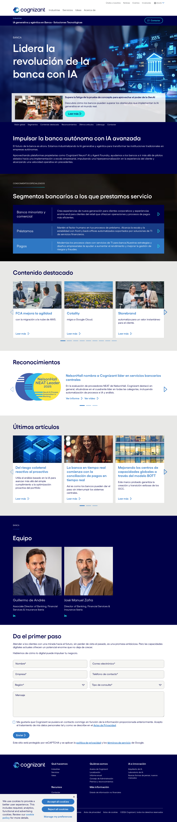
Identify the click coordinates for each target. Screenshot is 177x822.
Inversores (146, 3)
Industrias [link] (55, 769)
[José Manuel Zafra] (88, 570)
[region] (38, 808)
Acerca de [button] (89, 10)
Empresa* (21, 674)
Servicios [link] (55, 772)
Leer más (73, 113)
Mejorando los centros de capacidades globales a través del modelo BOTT (138, 472)
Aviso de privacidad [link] (92, 812)
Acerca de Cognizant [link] (99, 769)
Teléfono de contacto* (105, 674)
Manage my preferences (58, 816)
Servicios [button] (68, 10)
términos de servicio (119, 742)
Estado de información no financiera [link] (105, 792)
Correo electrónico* (103, 663)
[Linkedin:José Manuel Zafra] (66, 615)
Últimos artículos (86, 124)
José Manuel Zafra (78, 600)
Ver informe (72, 398)
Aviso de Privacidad (104, 725)
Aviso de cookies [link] (110, 812)
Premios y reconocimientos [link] (101, 782)
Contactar (155, 20)
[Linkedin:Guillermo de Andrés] (15, 615)
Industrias (17, 18)
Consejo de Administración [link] (101, 778)
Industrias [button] (54, 10)
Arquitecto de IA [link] (135, 769)
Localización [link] (95, 772)
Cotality (73, 313)
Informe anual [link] (96, 775)
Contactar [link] (55, 792)
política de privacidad (88, 742)
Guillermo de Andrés (29, 600)
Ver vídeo (89, 398)
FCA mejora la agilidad (34, 313)
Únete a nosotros (113, 3)
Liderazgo (100, 124)
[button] (158, 3)
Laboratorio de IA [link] (135, 772)
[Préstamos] (158, 231)
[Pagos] (158, 246)
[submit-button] (21, 735)
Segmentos (33, 124)
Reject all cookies (58, 809)
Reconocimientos (69, 124)
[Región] (50, 685)
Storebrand (127, 313)
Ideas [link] (53, 775)
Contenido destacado (49, 124)
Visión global (19, 124)
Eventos (136, 3)
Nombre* (21, 663)
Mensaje (20, 695)
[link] (29, 10)
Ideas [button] (78, 10)
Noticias (126, 3)
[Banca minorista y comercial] (158, 214)
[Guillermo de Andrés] (37, 570)
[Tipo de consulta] (127, 685)
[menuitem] (113, 3)
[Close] (74, 797)
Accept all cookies (58, 801)
